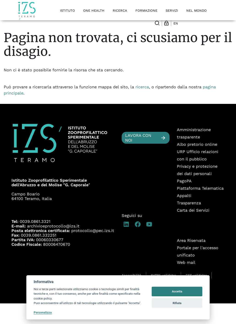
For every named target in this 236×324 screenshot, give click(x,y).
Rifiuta (177, 303)
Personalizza (43, 312)
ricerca (142, 107)
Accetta (177, 291)
